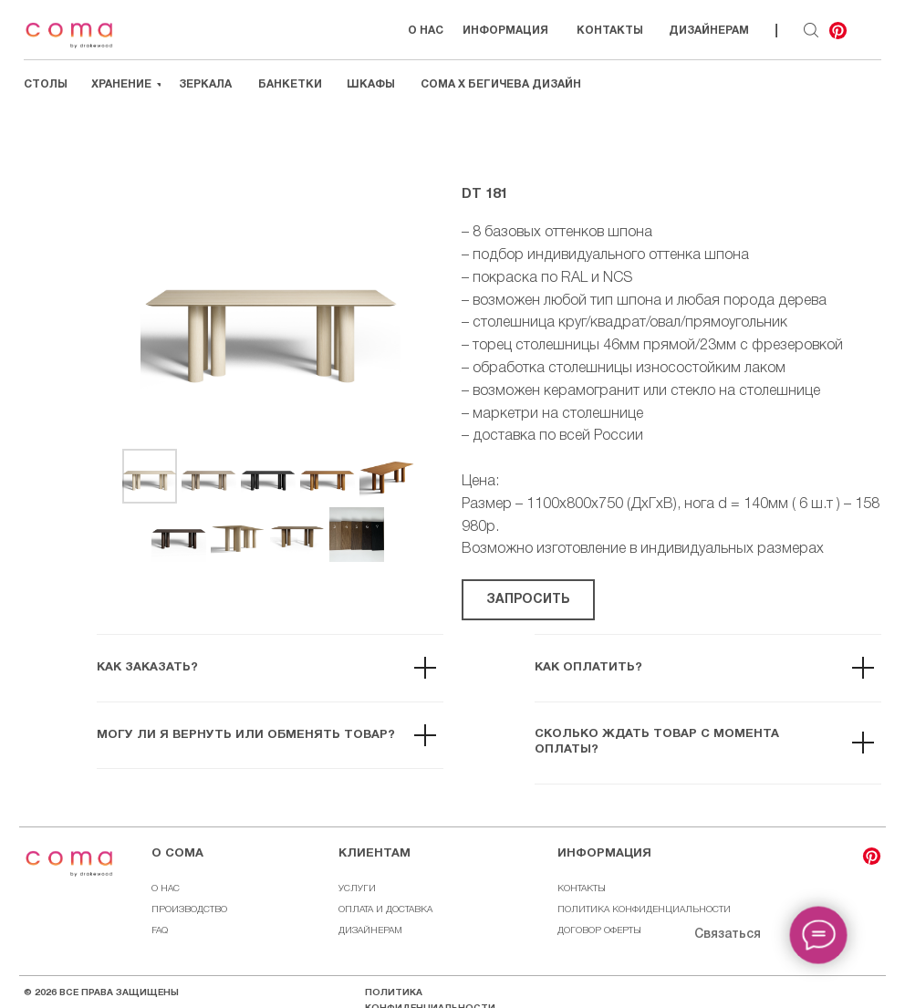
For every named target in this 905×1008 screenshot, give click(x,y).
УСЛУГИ (357, 889)
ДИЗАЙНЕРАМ (370, 931)
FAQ (159, 931)
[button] (528, 599)
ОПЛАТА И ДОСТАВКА (385, 910)
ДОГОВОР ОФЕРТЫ (599, 931)
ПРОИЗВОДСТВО (189, 910)
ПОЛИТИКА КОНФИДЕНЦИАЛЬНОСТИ (644, 910)
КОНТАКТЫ (581, 889)
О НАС (165, 889)
